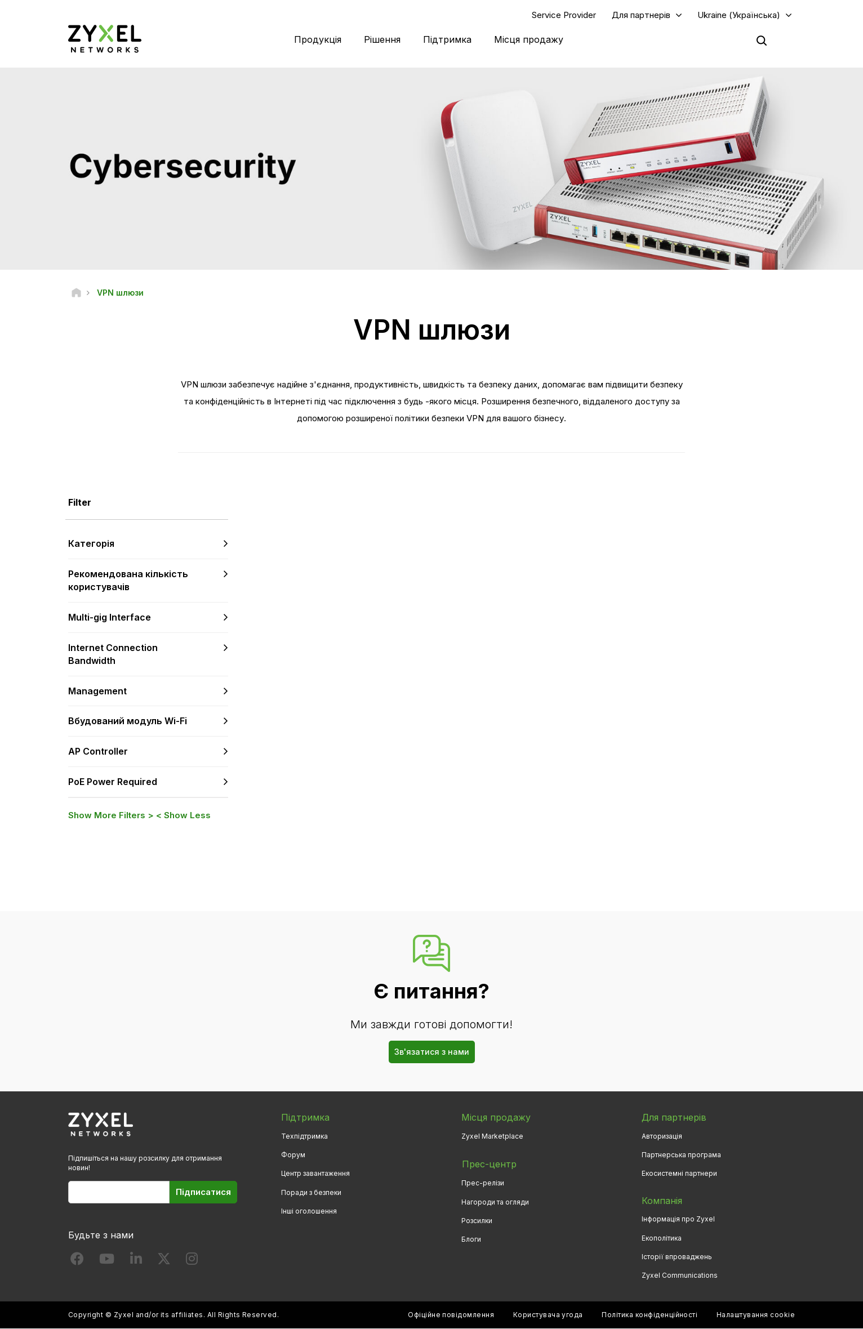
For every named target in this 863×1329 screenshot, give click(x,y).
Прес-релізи (482, 1182)
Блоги (471, 1238)
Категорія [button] (91, 544)
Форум (293, 1155)
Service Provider (564, 15)
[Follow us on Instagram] (192, 1261)
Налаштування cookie (756, 1315)
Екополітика (662, 1238)
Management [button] (97, 691)
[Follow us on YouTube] (106, 1261)
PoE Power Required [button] (112, 782)
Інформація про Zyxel (678, 1219)
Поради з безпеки (311, 1192)
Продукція (317, 39)
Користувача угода (548, 1315)
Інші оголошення (309, 1211)
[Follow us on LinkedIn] (136, 1261)
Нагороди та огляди (495, 1201)
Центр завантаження (315, 1174)
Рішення (382, 39)
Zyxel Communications (680, 1276)
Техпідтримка (304, 1136)
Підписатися (203, 1192)
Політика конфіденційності (649, 1315)
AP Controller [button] (98, 751)
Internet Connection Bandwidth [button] (113, 655)
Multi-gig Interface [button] (109, 617)
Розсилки (476, 1219)
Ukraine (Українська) (738, 15)
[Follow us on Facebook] (77, 1261)
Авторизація (662, 1136)
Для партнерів (641, 15)
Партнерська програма (681, 1155)
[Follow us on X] (164, 1261)
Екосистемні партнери (679, 1174)
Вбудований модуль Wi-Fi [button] (127, 721)
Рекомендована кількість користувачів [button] (128, 581)
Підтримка (447, 39)
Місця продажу (528, 39)
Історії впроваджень (677, 1257)
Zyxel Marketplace (492, 1136)
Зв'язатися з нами (431, 1052)
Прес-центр (488, 1163)
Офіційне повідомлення (451, 1315)
